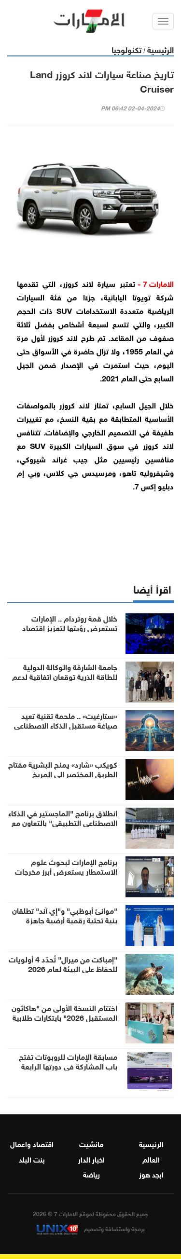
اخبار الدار (91, 1158)
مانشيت (91, 1143)
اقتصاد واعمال (32, 1143)
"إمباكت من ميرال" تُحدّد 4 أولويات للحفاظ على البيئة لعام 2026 (63, 963)
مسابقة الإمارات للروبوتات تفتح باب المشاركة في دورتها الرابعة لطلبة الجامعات (68, 1065)
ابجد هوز (151, 1173)
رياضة (91, 1173)
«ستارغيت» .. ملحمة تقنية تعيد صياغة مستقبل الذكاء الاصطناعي (65, 720)
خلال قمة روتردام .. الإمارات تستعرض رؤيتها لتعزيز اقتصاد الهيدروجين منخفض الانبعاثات (69, 627)
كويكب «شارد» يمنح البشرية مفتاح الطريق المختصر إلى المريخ (62, 768)
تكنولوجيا (126, 48)
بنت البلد (32, 1158)
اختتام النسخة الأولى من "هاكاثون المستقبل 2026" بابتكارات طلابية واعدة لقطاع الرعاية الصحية (64, 1016)
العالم (151, 1158)
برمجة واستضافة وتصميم (91, 1228)
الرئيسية (160, 48)
